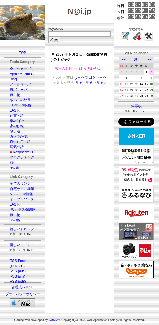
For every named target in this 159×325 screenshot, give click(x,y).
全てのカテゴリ (22, 69)
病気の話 (17, 147)
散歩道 (15, 131)
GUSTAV (54, 320)
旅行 (13, 162)
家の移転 (17, 126)
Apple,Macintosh (23, 74)
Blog (13, 79)
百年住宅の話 (20, 142)
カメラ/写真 (19, 136)
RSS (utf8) (18, 282)
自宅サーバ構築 (22, 189)
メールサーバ (20, 84)
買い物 (15, 95)
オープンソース (22, 199)
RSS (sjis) (17, 276)
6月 (136, 60)
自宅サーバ (18, 90)
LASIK (15, 110)
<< (124, 60)
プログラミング (22, 157)
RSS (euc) (18, 271)
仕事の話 (17, 116)
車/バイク (17, 121)
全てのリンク (20, 184)
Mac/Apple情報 (21, 194)
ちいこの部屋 (20, 100)
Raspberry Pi (23, 152)
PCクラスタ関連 (23, 210)
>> (149, 60)
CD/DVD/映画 (20, 105)
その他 (15, 168)
